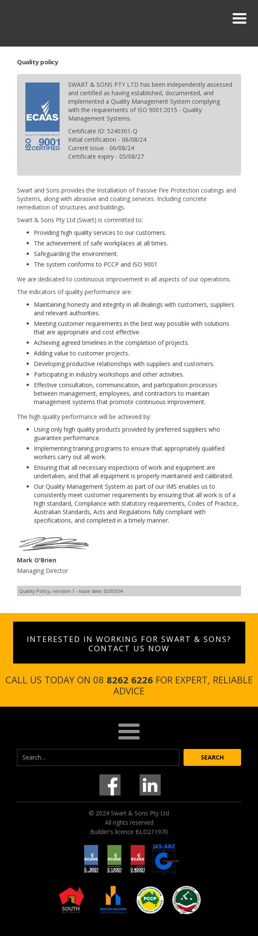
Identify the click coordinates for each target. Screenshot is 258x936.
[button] (239, 18)
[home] (74, 18)
